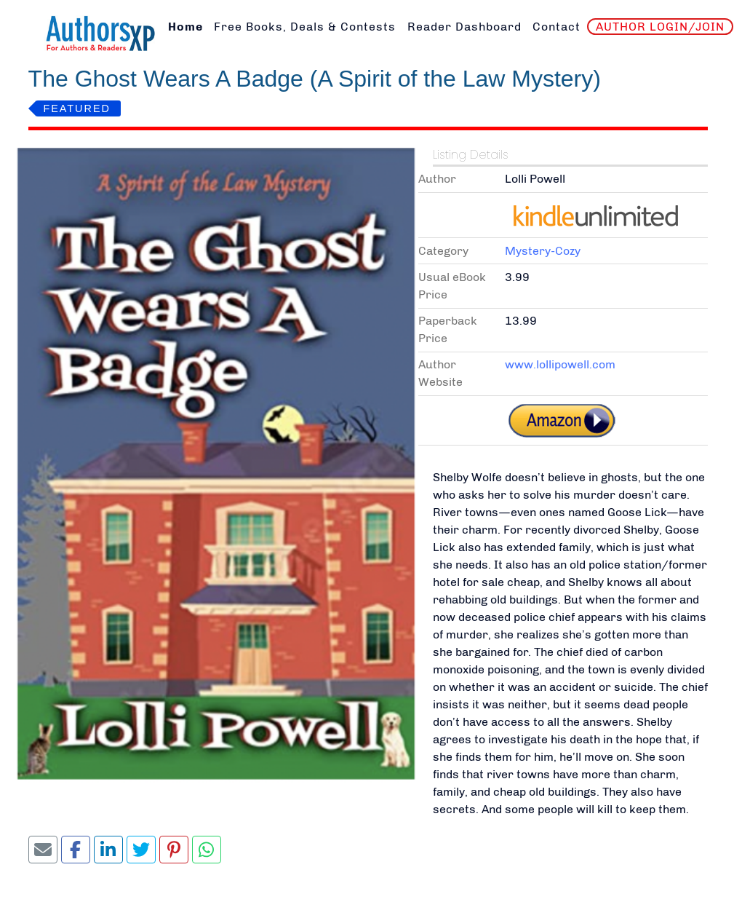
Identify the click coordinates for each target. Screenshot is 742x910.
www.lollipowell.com (560, 364)
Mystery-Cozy (543, 251)
